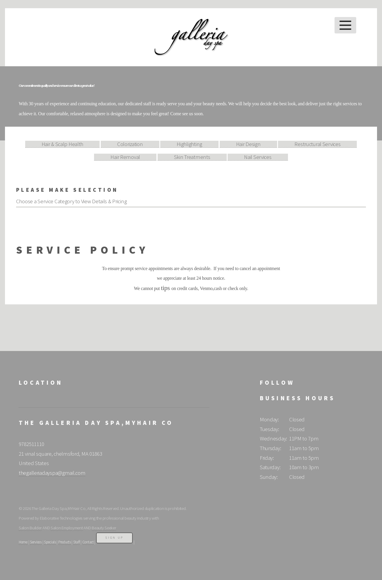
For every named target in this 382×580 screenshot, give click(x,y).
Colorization (130, 144)
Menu (346, 25)
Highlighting (189, 144)
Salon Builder (30, 527)
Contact (88, 542)
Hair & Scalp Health (62, 144)
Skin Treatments (192, 157)
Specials (50, 542)
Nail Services (257, 157)
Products (64, 542)
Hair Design (248, 144)
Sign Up (114, 538)
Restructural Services (317, 144)
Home (23, 542)
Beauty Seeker (104, 527)
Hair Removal (125, 157)
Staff (76, 542)
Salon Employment (67, 527)
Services (36, 542)
